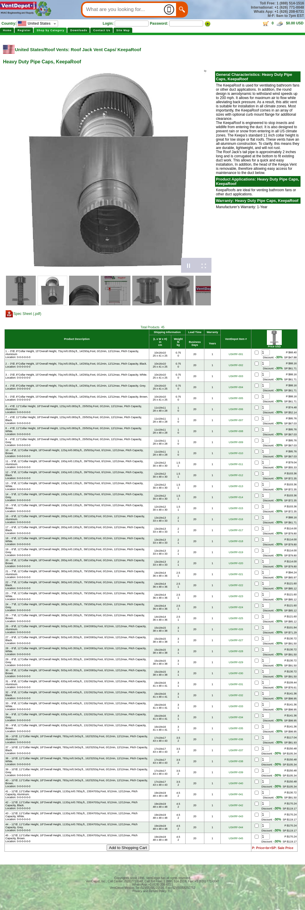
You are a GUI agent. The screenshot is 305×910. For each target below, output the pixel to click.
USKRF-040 (236, 783)
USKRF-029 (236, 662)
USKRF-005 (236, 398)
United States (29, 49)
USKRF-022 (236, 585)
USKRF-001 (236, 354)
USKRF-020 (236, 563)
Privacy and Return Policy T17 (152, 891)
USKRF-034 (236, 717)
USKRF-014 (236, 497)
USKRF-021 (236, 574)
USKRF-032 (236, 695)
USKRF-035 (236, 728)
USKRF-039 (236, 772)
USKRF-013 (236, 486)
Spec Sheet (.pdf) (27, 314)
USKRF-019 (236, 552)
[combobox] (37, 23)
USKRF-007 (236, 420)
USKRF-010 (236, 453)
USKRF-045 (236, 838)
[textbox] (37, 23)
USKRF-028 (236, 651)
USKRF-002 (236, 365)
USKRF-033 (236, 706)
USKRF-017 (236, 530)
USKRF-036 (236, 739)
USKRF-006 (236, 409)
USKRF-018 (236, 541)
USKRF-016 (236, 519)
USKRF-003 (236, 376)
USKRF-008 (236, 431)
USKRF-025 (236, 618)
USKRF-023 (236, 596)
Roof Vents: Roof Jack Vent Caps (80, 49)
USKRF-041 (236, 794)
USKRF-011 (236, 464)
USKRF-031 (236, 684)
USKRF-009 (236, 442)
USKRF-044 (236, 827)
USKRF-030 (236, 673)
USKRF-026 (236, 629)
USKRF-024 (236, 607)
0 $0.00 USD (283, 23)
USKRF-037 (236, 750)
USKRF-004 (236, 387)
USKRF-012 (236, 475)
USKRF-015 (236, 508)
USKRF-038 (236, 761)
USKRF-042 (236, 805)
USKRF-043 (236, 816)
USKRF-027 (236, 640)
